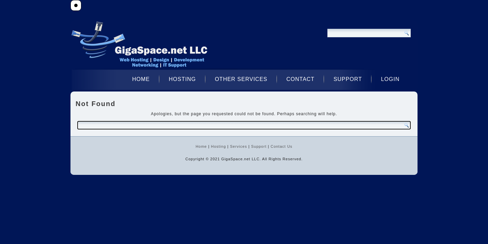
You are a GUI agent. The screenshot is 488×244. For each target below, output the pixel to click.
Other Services (241, 79)
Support (347, 79)
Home (141, 79)
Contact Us (281, 146)
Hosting (182, 79)
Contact (300, 79)
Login (390, 79)
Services (238, 146)
